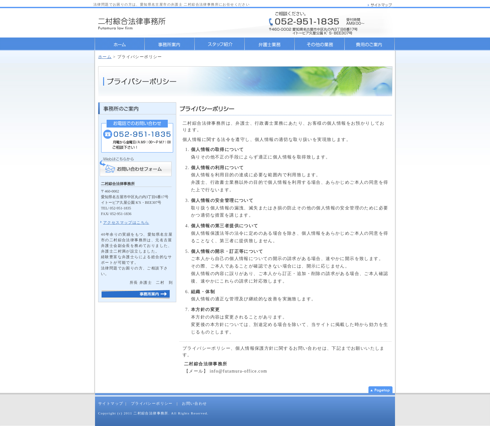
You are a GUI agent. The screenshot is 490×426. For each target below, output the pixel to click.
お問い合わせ (194, 403)
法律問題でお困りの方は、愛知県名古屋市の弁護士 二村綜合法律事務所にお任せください (171, 4)
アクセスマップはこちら (126, 222)
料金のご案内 (370, 44)
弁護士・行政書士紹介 (220, 44)
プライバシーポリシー (152, 403)
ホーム (120, 44)
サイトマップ (110, 403)
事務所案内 (170, 44)
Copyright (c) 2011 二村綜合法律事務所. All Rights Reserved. (153, 413)
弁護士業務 (270, 44)
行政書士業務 (320, 44)
